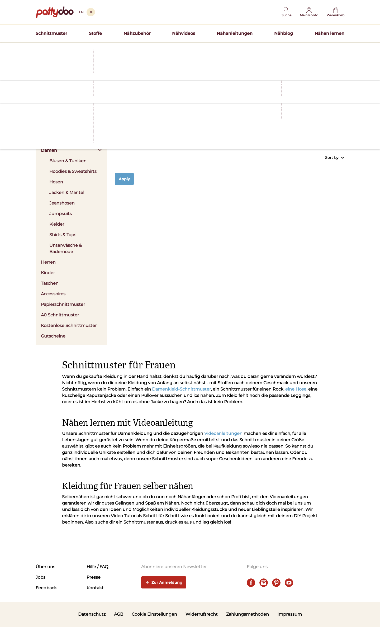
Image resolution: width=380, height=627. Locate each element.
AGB (118, 614)
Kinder (48, 272)
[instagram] (263, 582)
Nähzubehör (137, 33)
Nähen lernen (329, 33)
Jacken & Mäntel (66, 192)
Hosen (56, 181)
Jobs (40, 577)
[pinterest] (276, 582)
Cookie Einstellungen (154, 614)
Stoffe (95, 33)
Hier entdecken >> (241, 67)
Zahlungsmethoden (247, 614)
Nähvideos (183, 33)
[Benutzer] (309, 12)
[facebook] (251, 582)
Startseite (44, 78)
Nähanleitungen (235, 33)
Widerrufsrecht (202, 614)
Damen (71, 150)
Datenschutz (92, 614)
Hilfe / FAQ (97, 566)
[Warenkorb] (335, 12)
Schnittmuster (51, 33)
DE (90, 12)
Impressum (289, 614)
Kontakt (95, 587)
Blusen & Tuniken (68, 160)
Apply (124, 179)
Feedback (46, 587)
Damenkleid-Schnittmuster (181, 389)
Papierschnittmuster (63, 304)
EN (81, 12)
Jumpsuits (60, 213)
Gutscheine (53, 336)
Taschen (50, 283)
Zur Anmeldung (163, 582)
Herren (48, 262)
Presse (94, 577)
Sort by (334, 157)
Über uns (45, 566)
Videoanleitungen (223, 433)
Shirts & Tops (62, 234)
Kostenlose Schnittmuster (69, 325)
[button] (286, 12)
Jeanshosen (62, 203)
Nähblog (283, 33)
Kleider (56, 224)
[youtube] (289, 582)
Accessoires (53, 293)
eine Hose (295, 389)
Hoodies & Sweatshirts (73, 171)
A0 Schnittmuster (60, 314)
